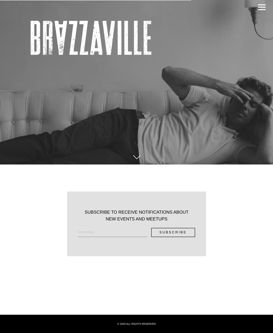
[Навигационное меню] (262, 7)
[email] (113, 232)
